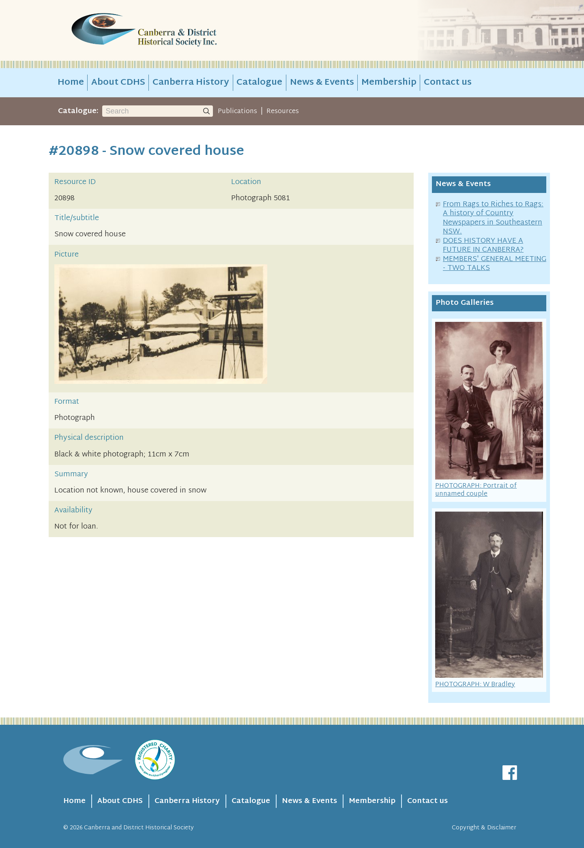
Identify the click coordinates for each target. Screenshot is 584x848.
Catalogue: (78, 111)
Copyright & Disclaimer (484, 827)
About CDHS (118, 83)
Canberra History (190, 83)
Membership (389, 83)
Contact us (448, 83)
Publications (237, 111)
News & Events (322, 83)
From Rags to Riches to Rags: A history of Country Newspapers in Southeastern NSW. (493, 218)
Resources (282, 111)
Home (71, 83)
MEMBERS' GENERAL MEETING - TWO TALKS (494, 264)
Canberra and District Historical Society (139, 827)
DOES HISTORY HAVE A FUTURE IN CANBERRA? (483, 245)
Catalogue (259, 83)
